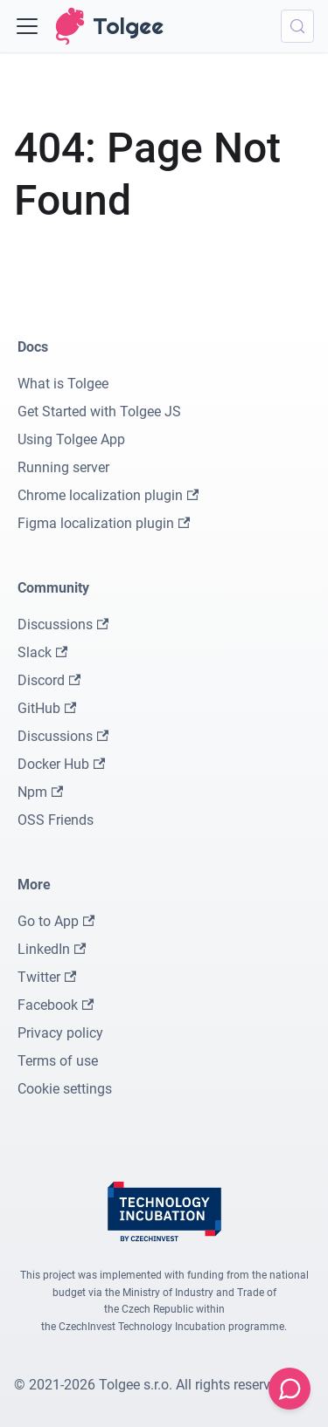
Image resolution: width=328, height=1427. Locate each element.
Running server (63, 467)
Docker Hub (61, 764)
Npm (40, 792)
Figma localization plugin (103, 523)
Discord (48, 680)
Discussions (62, 624)
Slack (42, 652)
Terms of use (57, 1061)
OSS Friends (55, 820)
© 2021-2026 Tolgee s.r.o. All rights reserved (149, 1384)
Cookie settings (64, 1089)
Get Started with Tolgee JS (99, 411)
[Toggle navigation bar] (27, 26)
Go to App (55, 921)
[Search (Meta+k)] (297, 26)
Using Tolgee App (71, 439)
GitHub (46, 708)
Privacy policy (60, 1033)
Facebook (55, 1005)
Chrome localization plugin (108, 495)
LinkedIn (51, 949)
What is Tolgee (62, 383)
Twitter (46, 977)
